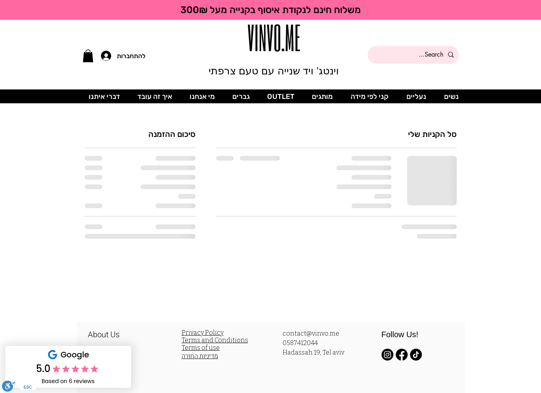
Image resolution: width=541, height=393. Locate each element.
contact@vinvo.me (311, 333)
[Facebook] (402, 355)
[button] (88, 55)
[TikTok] (416, 355)
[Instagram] (387, 355)
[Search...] (414, 55)
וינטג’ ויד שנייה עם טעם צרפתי (274, 71)
